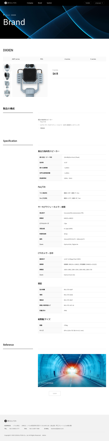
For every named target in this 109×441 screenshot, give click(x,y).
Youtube (88, 3)
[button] (104, 371)
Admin (44, 435)
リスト (55, 393)
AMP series (16, 59)
